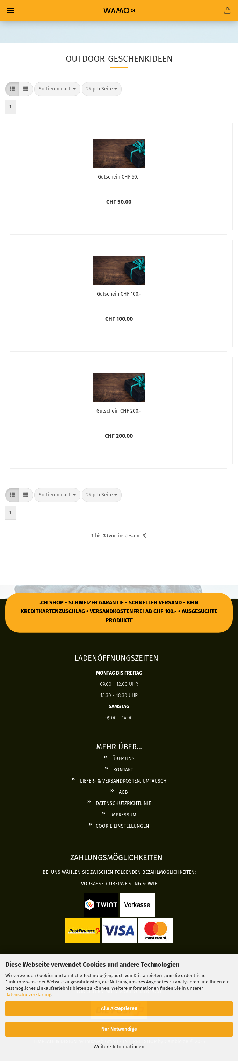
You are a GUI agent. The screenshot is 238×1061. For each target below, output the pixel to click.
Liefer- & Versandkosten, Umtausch (123, 781)
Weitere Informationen (119, 1047)
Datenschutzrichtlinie (122, 803)
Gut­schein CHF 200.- (118, 411)
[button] (12, 89)
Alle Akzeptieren (119, 1008)
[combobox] (57, 89)
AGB (122, 792)
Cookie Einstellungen (122, 826)
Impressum (122, 815)
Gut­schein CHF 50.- (119, 177)
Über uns (123, 759)
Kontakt (122, 770)
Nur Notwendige (119, 1029)
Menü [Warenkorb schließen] (10, 10)
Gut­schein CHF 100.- (119, 294)
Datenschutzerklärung (28, 994)
